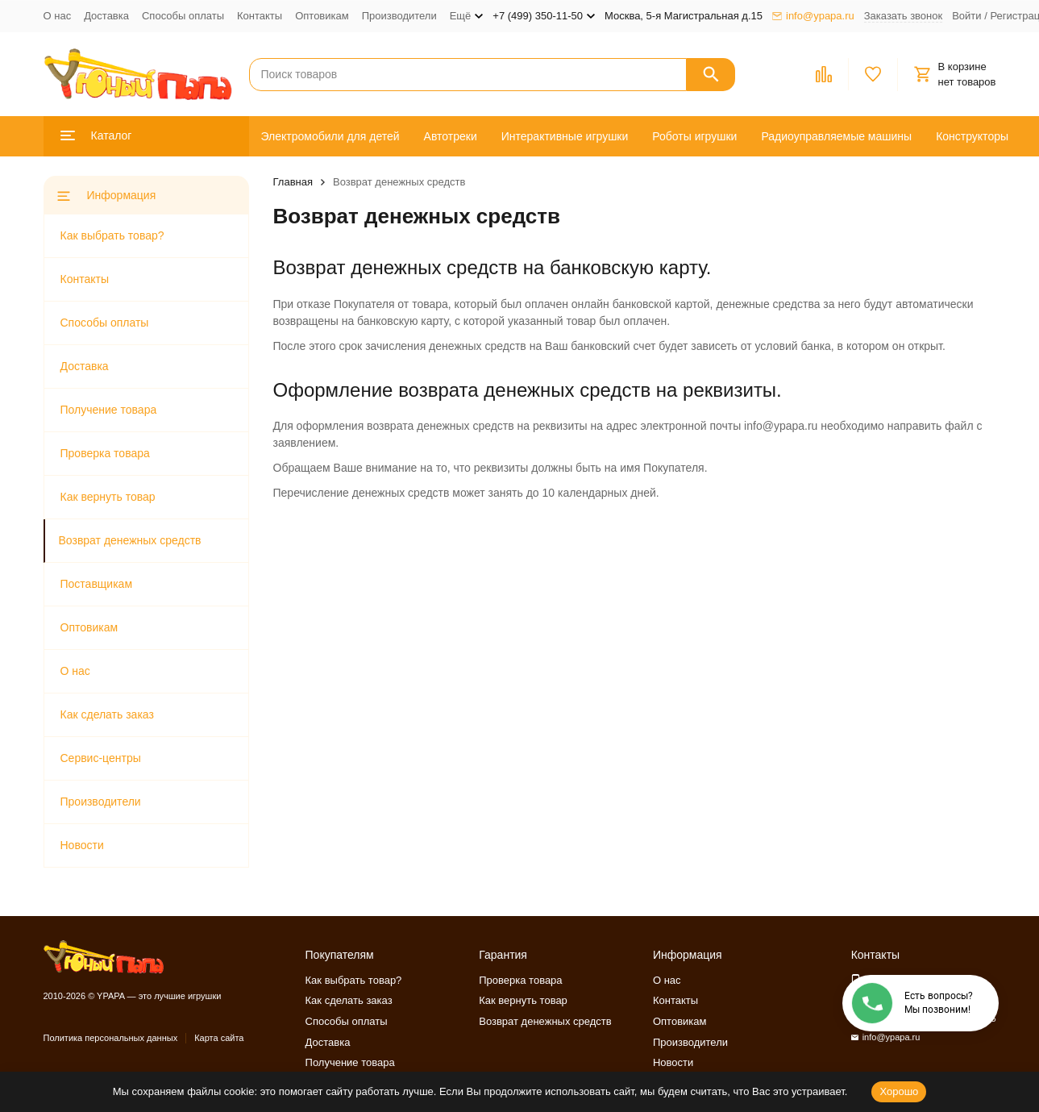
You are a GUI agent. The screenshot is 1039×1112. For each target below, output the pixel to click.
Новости (82, 845)
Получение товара (108, 409)
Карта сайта (218, 1038)
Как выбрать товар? (112, 235)
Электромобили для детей (330, 136)
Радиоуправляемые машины (836, 136)
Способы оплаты (183, 16)
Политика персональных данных (111, 1038)
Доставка (106, 16)
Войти (966, 16)
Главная (293, 182)
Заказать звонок (903, 16)
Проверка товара (105, 453)
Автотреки (450, 136)
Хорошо (898, 1091)
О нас (58, 16)
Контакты (259, 16)
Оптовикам (322, 16)
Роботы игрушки (694, 136)
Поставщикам (96, 583)
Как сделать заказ (107, 714)
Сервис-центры (100, 758)
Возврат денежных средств (130, 540)
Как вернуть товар (108, 496)
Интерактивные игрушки (565, 136)
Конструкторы (972, 136)
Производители (399, 16)
